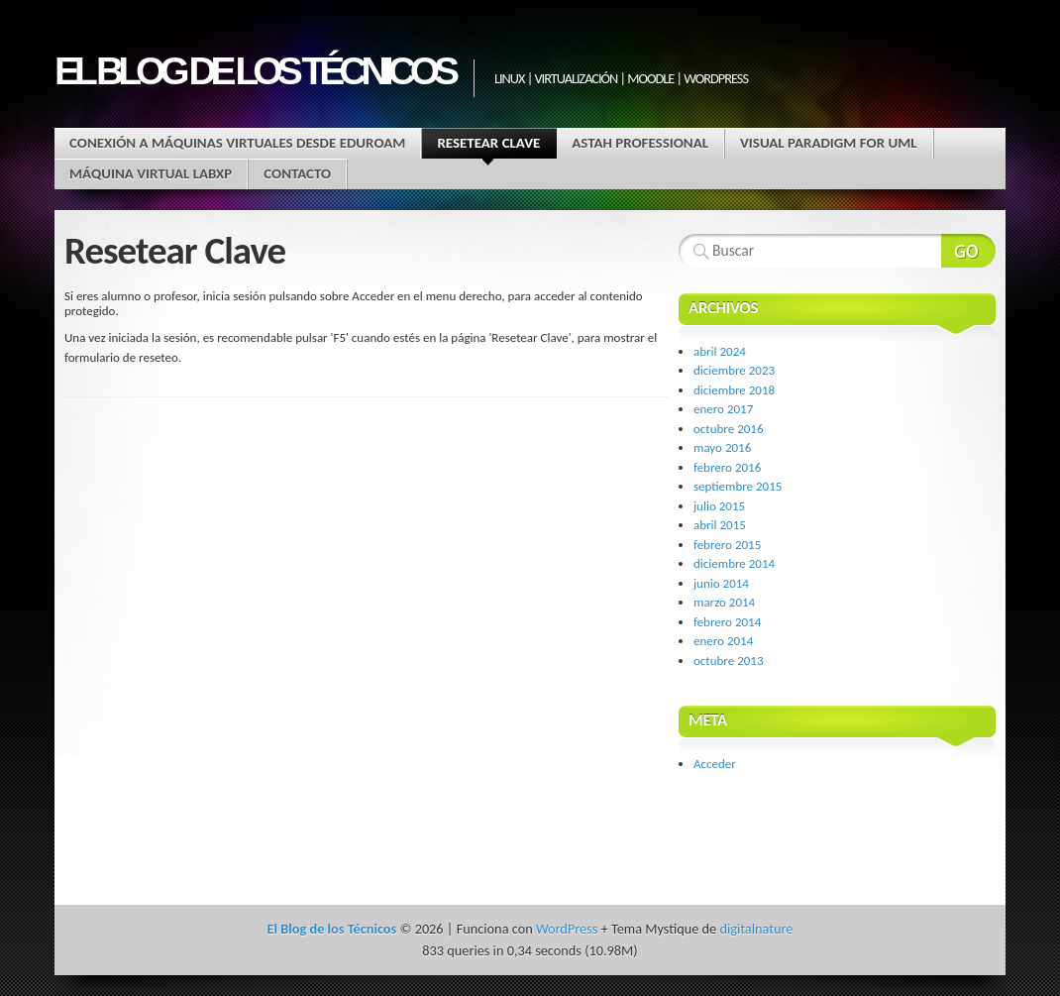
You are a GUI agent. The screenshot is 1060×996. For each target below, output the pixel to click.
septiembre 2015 (737, 486)
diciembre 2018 (734, 390)
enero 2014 (723, 640)
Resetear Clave (488, 146)
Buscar (968, 251)
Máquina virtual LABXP (150, 173)
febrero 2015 (727, 544)
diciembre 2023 (734, 370)
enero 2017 (723, 408)
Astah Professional (640, 143)
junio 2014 (721, 583)
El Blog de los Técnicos (254, 71)
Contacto (297, 173)
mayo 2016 (722, 447)
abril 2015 (719, 524)
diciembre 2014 (734, 563)
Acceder (714, 763)
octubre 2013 (728, 660)
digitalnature (756, 929)
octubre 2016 (728, 428)
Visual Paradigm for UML (828, 143)
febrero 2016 (727, 467)
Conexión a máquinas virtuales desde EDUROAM (237, 143)
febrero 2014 (727, 621)
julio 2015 (719, 505)
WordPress (566, 929)
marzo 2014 (724, 602)
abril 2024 (719, 351)
